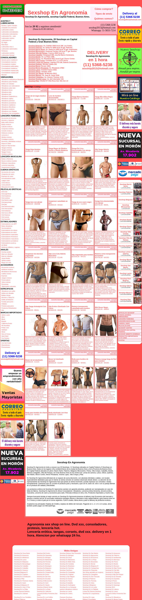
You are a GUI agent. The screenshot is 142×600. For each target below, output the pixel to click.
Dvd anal (4, 191)
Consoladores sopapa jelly (10, 70)
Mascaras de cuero (7, 187)
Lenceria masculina (7, 165)
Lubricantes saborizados (9, 49)
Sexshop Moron (34, 66)
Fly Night (4, 42)
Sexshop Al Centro (43, 574)
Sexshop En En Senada (113, 576)
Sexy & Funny (5, 334)
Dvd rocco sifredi (6, 213)
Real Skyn (4, 44)
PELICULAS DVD (124, 325)
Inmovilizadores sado (8, 178)
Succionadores (6, 228)
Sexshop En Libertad (21, 593)
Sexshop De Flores (112, 562)
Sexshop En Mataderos (113, 597)
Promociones (5, 347)
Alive (3, 317)
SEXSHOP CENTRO (125, 328)
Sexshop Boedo (34, 57)
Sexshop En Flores (66, 581)
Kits (2, 310)
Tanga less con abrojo (33, 202)
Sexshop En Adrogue (67, 555)
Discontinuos (5, 345)
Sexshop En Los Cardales (22, 597)
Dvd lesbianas (6, 211)
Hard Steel (4, 336)
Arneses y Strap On (7, 297)
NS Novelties (5, 325)
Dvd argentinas (6, 194)
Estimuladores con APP (9, 224)
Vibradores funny (6, 90)
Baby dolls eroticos (7, 122)
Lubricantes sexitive (7, 53)
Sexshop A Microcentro (44, 581)
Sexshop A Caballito (66, 583)
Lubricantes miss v (7, 46)
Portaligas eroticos (7, 139)
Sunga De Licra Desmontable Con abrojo (81, 149)
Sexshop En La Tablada (90, 589)
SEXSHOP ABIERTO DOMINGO (129, 334)
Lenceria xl (4, 135)
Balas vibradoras (6, 226)
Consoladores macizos (8, 62)
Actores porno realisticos (9, 60)
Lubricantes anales (7, 30)
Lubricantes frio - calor (8, 36)
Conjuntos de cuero (7, 174)
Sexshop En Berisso (43, 564)
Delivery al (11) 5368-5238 (12, 354)
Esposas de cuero (7, 176)
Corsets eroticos (6, 131)
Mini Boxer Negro (101, 307)
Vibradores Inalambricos (9, 96)
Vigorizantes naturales (8, 286)
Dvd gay (4, 204)
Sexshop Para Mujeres (125, 279)
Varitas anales (6, 260)
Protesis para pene (7, 306)
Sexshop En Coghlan (21, 574)
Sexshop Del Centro (43, 553)
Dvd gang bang (6, 202)
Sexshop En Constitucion (22, 576)
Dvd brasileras (6, 196)
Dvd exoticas (5, 198)
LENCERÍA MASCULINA (126, 321)
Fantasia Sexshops (66, 597)
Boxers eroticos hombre (9, 161)
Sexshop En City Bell (112, 570)
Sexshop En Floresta (89, 581)
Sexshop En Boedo (112, 564)
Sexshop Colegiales (35, 77)
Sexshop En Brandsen (67, 566)
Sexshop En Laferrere (44, 591)
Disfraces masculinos (8, 163)
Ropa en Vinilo (6, 143)
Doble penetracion (7, 299)
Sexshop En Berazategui (22, 564)
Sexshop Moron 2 (125, 293)
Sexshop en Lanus (66, 591)
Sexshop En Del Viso (44, 576)
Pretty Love (5, 327)
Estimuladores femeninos (9, 236)
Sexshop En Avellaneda (113, 557)
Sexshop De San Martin (90, 553)
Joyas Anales (5, 258)
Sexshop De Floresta (44, 562)
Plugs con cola (6, 262)
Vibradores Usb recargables (10, 113)
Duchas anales (6, 252)
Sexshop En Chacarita (90, 570)
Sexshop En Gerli (42, 583)
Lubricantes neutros (7, 38)
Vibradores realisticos (8, 105)
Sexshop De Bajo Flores (113, 568)
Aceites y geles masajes (9, 25)
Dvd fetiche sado (6, 200)
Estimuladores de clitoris (9, 230)
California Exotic (6, 323)
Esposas (4, 276)
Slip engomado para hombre (82, 255)
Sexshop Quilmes (35, 64)
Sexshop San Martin (36, 73)
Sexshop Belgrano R (21, 572)
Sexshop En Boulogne (44, 566)
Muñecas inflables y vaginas (10, 247)
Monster (4, 75)
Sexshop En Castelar (44, 570)
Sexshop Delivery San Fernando (70, 553)
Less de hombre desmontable (55, 97)
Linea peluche (6, 185)
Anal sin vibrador (6, 256)
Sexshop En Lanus (112, 591)
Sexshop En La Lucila (90, 587)
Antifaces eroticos (7, 269)
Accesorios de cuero (8, 172)
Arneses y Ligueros (7, 120)
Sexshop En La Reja (43, 589)
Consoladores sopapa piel (9, 72)
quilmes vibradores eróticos (69, 589)
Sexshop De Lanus (20, 559)
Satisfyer (4, 330)
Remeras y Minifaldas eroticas (11, 141)
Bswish (3, 321)
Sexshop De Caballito (21, 566)
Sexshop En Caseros (21, 570)
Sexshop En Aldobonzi (21, 557)
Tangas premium (6, 150)
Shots (3, 332)
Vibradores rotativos (7, 109)
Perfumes (4, 51)
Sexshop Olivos (34, 72)
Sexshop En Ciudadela (67, 572)
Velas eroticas (5, 282)
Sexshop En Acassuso (113, 553)
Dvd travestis (5, 219)
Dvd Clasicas (5, 215)
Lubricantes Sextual (7, 55)
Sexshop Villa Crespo (36, 61)
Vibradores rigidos (7, 98)
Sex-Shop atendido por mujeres (93, 572)
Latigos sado (5, 180)
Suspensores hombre (8, 167)
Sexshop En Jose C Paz (22, 587)
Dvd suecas (5, 217)
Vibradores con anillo (8, 291)
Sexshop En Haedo (43, 585)
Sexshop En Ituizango (113, 585)
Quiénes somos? (103, 18)
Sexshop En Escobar (44, 578)
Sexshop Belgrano (35, 46)
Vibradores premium (8, 100)
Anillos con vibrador (7, 84)
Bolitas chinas (5, 295)
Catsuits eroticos (6, 126)
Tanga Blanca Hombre (80, 97)
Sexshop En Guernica (113, 583)
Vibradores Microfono (8, 107)
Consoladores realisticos (9, 68)
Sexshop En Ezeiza (66, 578)
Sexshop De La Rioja (89, 559)
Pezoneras (4, 284)
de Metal (4, 245)
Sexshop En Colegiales (90, 574)
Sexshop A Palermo (89, 578)
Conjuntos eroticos (7, 128)
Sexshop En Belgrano (21, 562)
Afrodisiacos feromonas (9, 271)
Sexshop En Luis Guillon (45, 597)
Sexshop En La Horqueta (68, 587)
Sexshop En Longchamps (91, 593)
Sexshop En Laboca (112, 589)
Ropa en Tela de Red (8, 145)
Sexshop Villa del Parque (37, 53)
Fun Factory (5, 338)
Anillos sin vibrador (7, 293)
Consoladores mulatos (8, 64)
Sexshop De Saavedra (44, 555)
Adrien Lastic (5, 315)
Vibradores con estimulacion (10, 86)
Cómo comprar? (104, 9)
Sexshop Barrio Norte (36, 49)
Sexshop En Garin (20, 583)
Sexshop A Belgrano (89, 585)
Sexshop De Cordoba (67, 564)
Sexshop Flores (34, 59)
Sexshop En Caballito (21, 568)
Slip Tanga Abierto (102, 149)
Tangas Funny (6, 152)
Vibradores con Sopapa (9, 111)
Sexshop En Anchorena (90, 557)
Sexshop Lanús (34, 70)
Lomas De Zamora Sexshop (92, 591)
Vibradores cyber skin (8, 88)
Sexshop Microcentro (36, 51)
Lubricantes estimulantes (9, 34)
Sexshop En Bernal (89, 564)
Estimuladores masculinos (9, 239)
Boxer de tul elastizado (34, 360)
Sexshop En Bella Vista (67, 562)
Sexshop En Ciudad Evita (45, 572)
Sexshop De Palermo (112, 555)
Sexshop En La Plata (21, 589)
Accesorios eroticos (7, 267)
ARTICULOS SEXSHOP (126, 313)
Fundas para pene (7, 302)
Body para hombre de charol (36, 413)
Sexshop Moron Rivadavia (38, 68)
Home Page (29, 87)
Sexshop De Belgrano (44, 568)
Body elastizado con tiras (58, 413)
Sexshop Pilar (33, 81)
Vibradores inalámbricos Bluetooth (12, 79)
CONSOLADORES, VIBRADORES (124, 315)
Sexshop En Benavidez (90, 562)
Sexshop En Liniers (66, 593)
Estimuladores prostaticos (9, 241)
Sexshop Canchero (66, 570)
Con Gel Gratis (6, 343)
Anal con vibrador (7, 254)
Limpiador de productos (9, 27)
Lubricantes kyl (6, 40)
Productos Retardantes (8, 308)
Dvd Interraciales (6, 208)
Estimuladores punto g (8, 243)
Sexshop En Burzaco (112, 566)
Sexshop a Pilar (19, 578)
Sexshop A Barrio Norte (44, 587)
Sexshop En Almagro (44, 557)
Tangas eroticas (6, 148)
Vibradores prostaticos (8, 103)
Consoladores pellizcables (9, 66)
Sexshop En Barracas (113, 559)
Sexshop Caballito (35, 55)
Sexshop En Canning (67, 568)
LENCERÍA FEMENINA (126, 319)
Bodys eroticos (6, 124)
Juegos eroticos (6, 278)
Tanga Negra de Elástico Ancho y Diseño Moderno (58, 149)
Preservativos (5, 280)
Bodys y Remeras (7, 159)
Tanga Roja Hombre (32, 149)
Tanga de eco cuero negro (81, 202)
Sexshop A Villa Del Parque (114, 574)
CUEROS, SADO (124, 323)
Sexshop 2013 (110, 587)
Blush (3, 319)
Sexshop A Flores (111, 581)
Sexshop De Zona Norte (22, 553)
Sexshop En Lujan (88, 597)
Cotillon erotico (6, 273)
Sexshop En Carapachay (91, 568)
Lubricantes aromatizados (9, 32)
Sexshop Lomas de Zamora (38, 62)
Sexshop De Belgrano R (90, 566)
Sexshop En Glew (88, 583)
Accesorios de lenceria (8, 118)
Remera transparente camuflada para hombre (81, 307)
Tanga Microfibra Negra (104, 97)
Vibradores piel (6, 94)
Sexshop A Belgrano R (21, 585)
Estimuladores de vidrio (9, 232)
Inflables (4, 304)
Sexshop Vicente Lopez (37, 79)
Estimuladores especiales (9, 234)
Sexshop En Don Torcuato (91, 576)
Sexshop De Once (66, 557)
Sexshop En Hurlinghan (67, 585)
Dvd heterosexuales (7, 206)
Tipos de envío (104, 13)
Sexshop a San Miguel (67, 576)
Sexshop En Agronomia (57, 12)
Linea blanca (5, 182)
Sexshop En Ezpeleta (112, 578)
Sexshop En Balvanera (44, 559)
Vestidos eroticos (6, 154)
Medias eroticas (6, 137)
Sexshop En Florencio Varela (23, 581)
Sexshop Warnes (34, 75)
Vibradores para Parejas (9, 81)
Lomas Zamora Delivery (22, 591)
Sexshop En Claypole (112, 572)
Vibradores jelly (6, 92)
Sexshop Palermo (35, 48)
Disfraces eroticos (7, 133)
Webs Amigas (71, 551)
